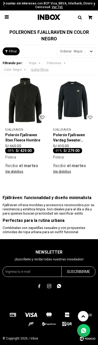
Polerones (54, 63)
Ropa (32, 63)
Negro (13, 70)
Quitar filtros (40, 70)
